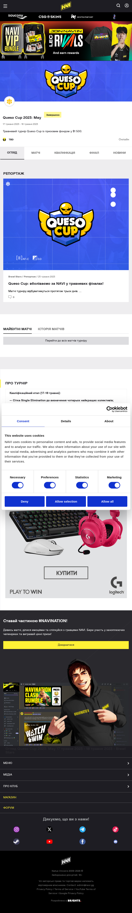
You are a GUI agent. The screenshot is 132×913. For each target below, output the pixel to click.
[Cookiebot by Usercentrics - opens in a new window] (109, 409)
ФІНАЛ (94, 153)
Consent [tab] (23, 421)
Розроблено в (66, 900)
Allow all (107, 501)
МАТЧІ (35, 153)
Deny (24, 501)
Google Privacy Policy (71, 893)
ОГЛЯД (12, 152)
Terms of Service (63, 889)
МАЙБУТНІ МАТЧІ (17, 329)
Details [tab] (66, 421)
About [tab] (108, 421)
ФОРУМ (8, 807)
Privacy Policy (44, 889)
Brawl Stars (15, 276)
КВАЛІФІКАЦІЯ (64, 153)
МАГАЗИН (9, 797)
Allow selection (66, 501)
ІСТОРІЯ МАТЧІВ (51, 329)
